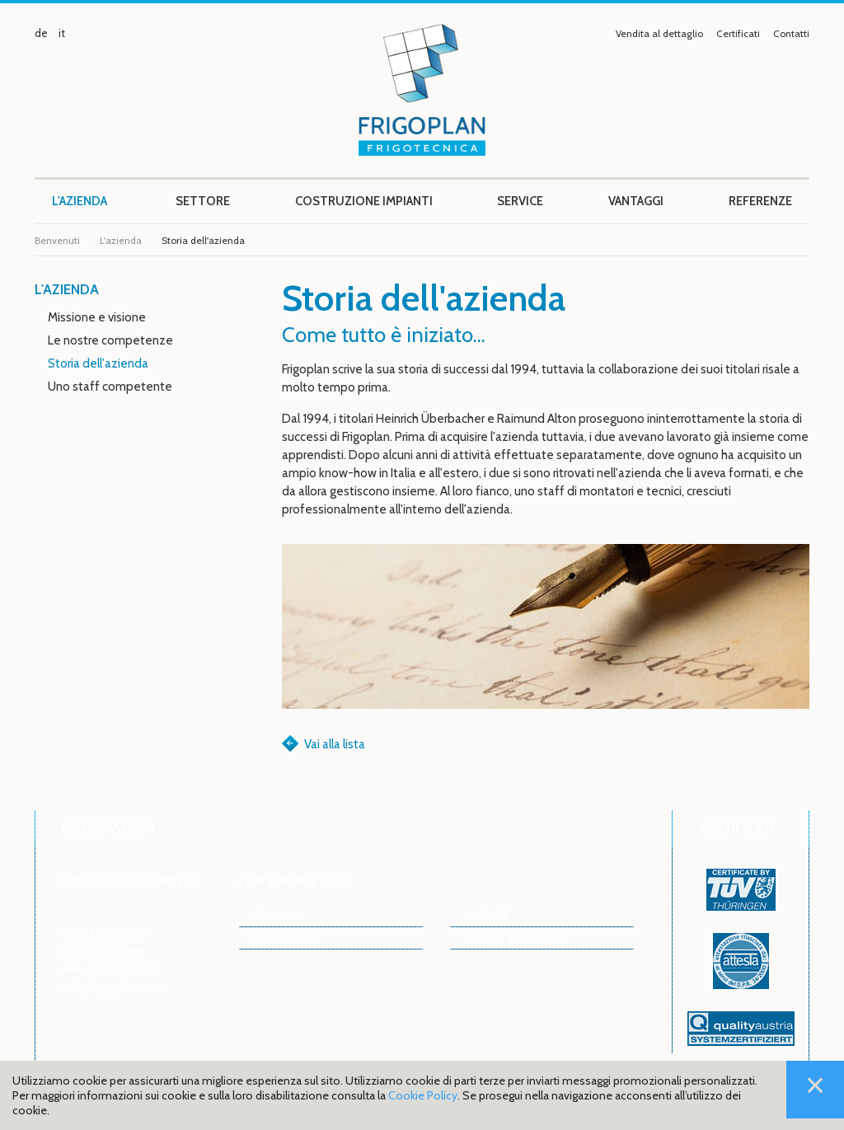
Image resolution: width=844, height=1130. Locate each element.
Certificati (738, 33)
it (62, 33)
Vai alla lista (334, 744)
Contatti (791, 33)
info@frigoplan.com (112, 987)
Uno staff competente (110, 386)
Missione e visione (97, 317)
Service (520, 201)
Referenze (760, 201)
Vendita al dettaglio (659, 33)
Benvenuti (57, 240)
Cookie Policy (422, 1095)
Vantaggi (635, 201)
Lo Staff (486, 915)
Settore (203, 201)
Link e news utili (294, 881)
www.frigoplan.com (111, 969)
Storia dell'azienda (98, 363)
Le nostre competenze (110, 340)
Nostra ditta (284, 938)
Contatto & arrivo (128, 881)
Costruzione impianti (364, 201)
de (41, 33)
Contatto (278, 915)
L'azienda (79, 201)
